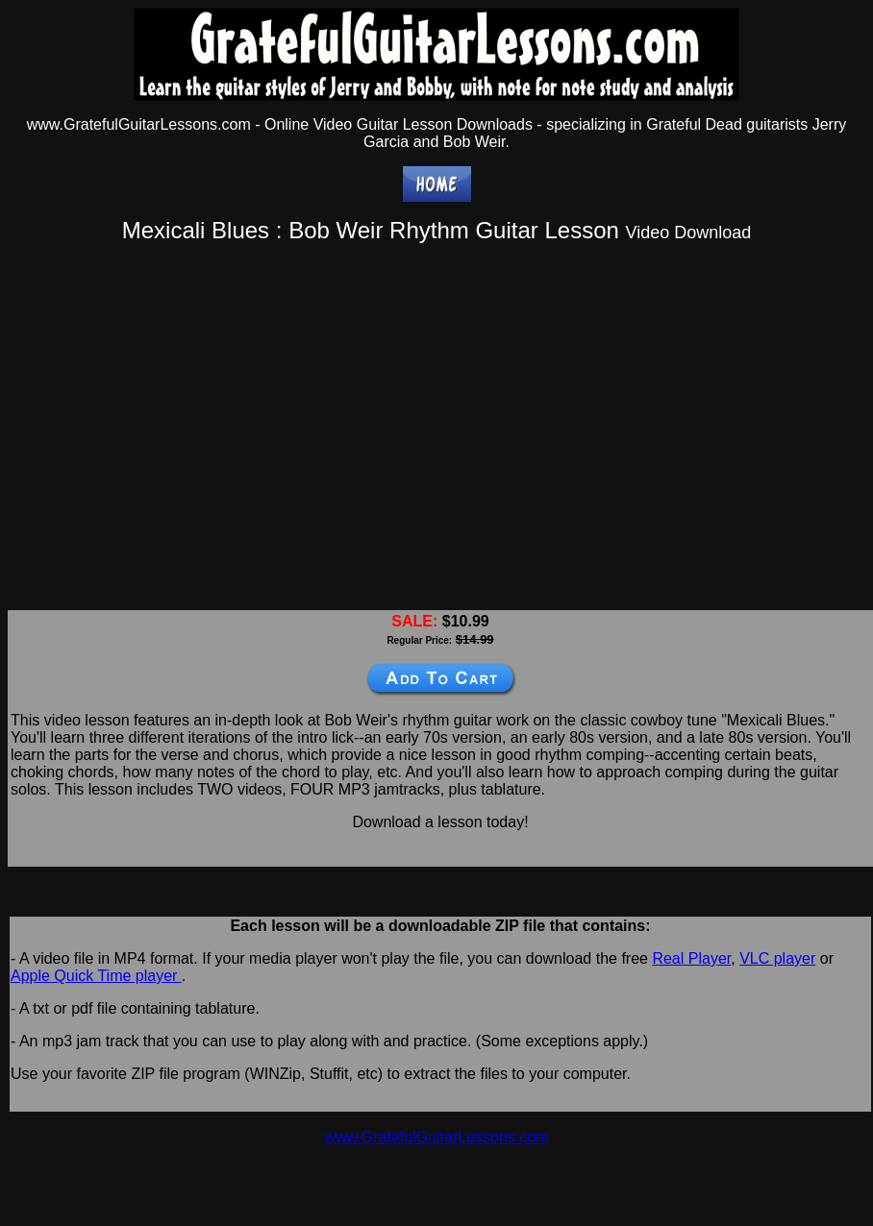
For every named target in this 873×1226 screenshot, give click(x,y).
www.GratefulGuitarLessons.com (437, 1137)
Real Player (691, 958)
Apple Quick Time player (96, 976)
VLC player (777, 958)
